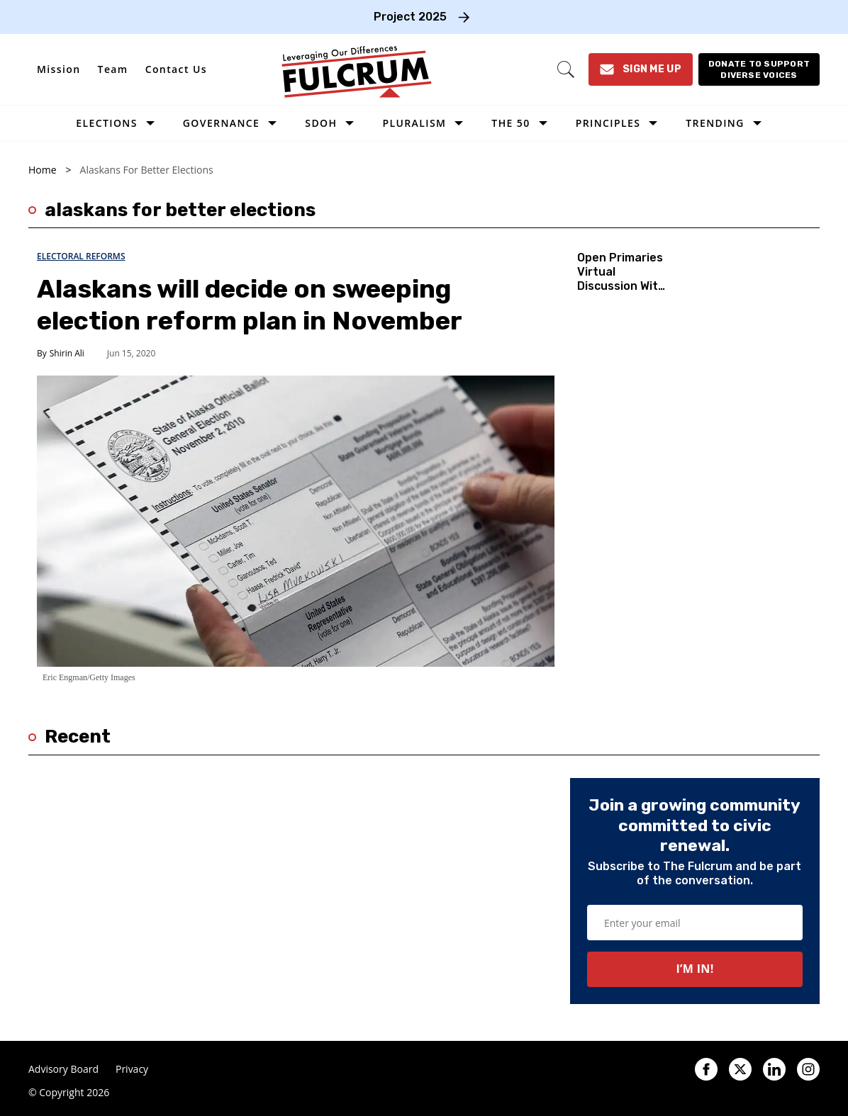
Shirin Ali (67, 353)
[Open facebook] (706, 1069)
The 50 (510, 123)
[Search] (565, 69)
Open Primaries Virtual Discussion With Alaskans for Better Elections (621, 293)
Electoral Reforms (81, 256)
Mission (59, 69)
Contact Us (176, 69)
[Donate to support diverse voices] (759, 69)
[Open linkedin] (774, 1069)
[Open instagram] (808, 1069)
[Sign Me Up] (640, 69)
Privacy (132, 1069)
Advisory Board (63, 1069)
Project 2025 (410, 16)
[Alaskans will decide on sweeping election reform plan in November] (295, 520)
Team (113, 69)
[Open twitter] (740, 1069)
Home (42, 170)
